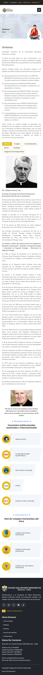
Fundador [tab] (16, 148)
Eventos (6, 629)
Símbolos (11, 32)
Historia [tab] (7, 144)
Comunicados (8, 621)
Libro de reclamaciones (12, 611)
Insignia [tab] (17, 144)
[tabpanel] (21, 286)
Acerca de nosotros (10, 632)
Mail (20, 2)
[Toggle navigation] (39, 10)
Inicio (3, 32)
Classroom (13, 2)
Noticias (6, 625)
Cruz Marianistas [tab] (31, 144)
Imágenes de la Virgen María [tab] (14, 152)
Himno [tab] (6, 148)
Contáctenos (7, 636)
